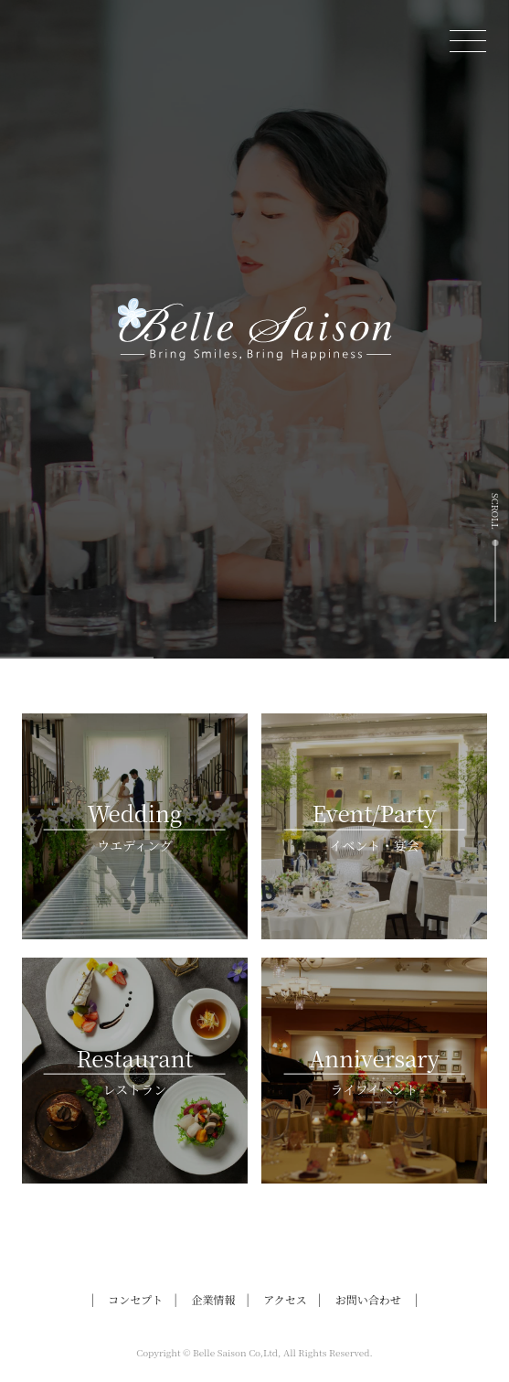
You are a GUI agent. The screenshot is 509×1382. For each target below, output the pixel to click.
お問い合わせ (368, 1299)
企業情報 (213, 1299)
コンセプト (135, 1299)
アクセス (285, 1299)
